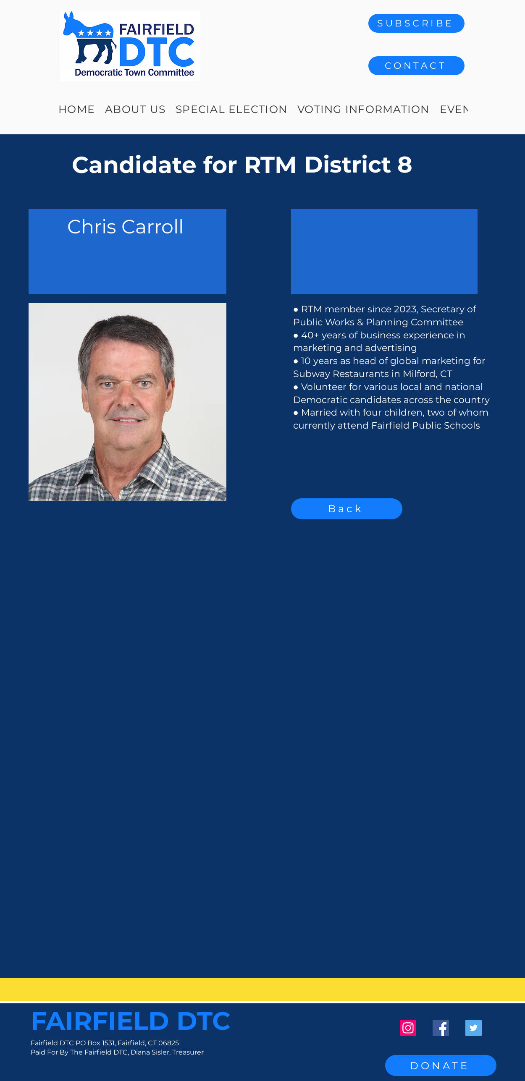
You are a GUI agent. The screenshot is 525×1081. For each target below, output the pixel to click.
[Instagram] (408, 1028)
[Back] (346, 508)
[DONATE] (440, 1065)
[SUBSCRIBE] (416, 23)
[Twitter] (473, 1028)
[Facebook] (441, 1028)
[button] (416, 65)
